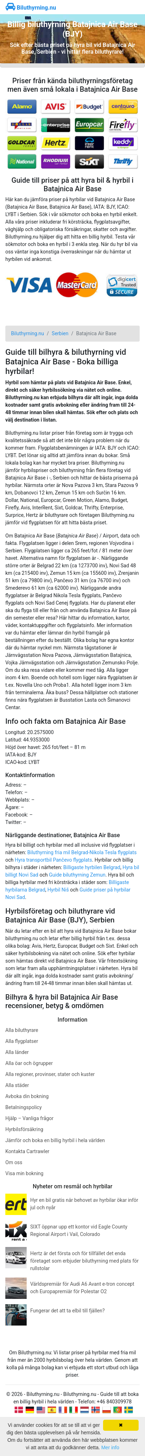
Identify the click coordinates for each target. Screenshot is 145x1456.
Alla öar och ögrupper (29, 1063)
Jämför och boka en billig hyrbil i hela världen (55, 1140)
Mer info (110, 1447)
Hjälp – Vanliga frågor (29, 1118)
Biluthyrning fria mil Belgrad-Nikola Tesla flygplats (82, 852)
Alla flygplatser (21, 1041)
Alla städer (17, 1085)
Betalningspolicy (23, 1107)
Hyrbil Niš (58, 890)
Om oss (13, 1162)
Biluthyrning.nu (31, 7)
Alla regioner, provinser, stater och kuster (50, 1074)
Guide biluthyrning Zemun (77, 875)
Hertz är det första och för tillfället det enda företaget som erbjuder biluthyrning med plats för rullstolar (84, 1261)
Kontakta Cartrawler (27, 1151)
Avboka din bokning (27, 1096)
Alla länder (17, 1052)
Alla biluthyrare (21, 1030)
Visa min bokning (24, 1173)
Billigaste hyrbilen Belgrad (91, 867)
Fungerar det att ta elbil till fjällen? (67, 1310)
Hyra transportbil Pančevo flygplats (53, 860)
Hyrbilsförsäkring (24, 1129)
